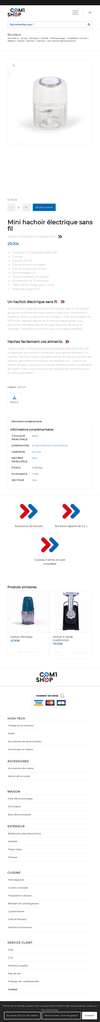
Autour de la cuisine (19, 776)
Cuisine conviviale (18, 887)
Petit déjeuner (16, 879)
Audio (11, 733)
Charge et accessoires (21, 725)
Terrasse (12, 857)
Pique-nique (15, 849)
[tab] (26, 421)
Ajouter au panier (44, 207)
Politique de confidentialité (23, 981)
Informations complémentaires (26, 421)
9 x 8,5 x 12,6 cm (41, 445)
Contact (12, 989)
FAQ (10, 949)
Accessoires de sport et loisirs (24, 741)
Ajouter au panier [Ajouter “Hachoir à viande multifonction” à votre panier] (61, 653)
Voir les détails (79, 652)
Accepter (89, 1015)
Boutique (14, 34)
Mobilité (12, 841)
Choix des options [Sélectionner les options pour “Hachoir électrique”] (28, 652)
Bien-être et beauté (19, 814)
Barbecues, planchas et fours (24, 833)
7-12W (35, 474)
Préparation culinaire (20, 895)
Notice (14, 400)
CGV (10, 957)
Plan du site (14, 973)
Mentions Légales (18, 965)
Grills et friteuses (17, 919)
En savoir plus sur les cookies (22, 1015)
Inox (34, 458)
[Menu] (73, 12)
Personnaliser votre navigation (61, 1015)
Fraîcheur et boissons (20, 927)
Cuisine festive (16, 911)
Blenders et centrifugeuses (23, 903)
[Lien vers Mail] (89, 12)
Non (34, 480)
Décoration (14, 806)
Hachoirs (21, 387)
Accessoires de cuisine (21, 768)
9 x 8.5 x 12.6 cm (59, 445)
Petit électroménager (20, 798)
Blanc (35, 435)
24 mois (36, 451)
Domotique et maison (20, 749)
